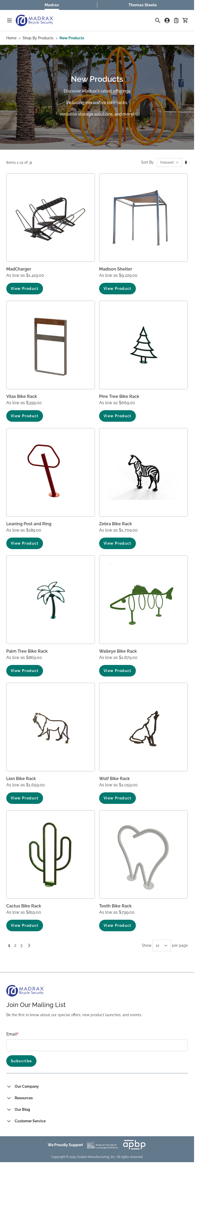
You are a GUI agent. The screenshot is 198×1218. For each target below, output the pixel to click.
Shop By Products (38, 38)
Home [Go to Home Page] (11, 38)
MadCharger (18, 269)
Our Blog (22, 1109)
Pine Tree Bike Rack (119, 396)
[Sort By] (169, 162)
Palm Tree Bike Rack (27, 651)
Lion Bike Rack (21, 778)
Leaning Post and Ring (28, 523)
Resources (24, 1098)
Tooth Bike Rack (115, 905)
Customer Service (30, 1121)
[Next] (29, 945)
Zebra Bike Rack (115, 523)
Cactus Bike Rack (23, 905)
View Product (25, 288)
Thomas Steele (143, 5)
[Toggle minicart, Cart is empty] (185, 20)
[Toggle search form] (157, 20)
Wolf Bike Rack (114, 778)
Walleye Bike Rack (118, 651)
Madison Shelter (115, 269)
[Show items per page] (161, 945)
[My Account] (167, 20)
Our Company (27, 1086)
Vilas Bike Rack (21, 396)
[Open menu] (9, 20)
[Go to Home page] (34, 20)
